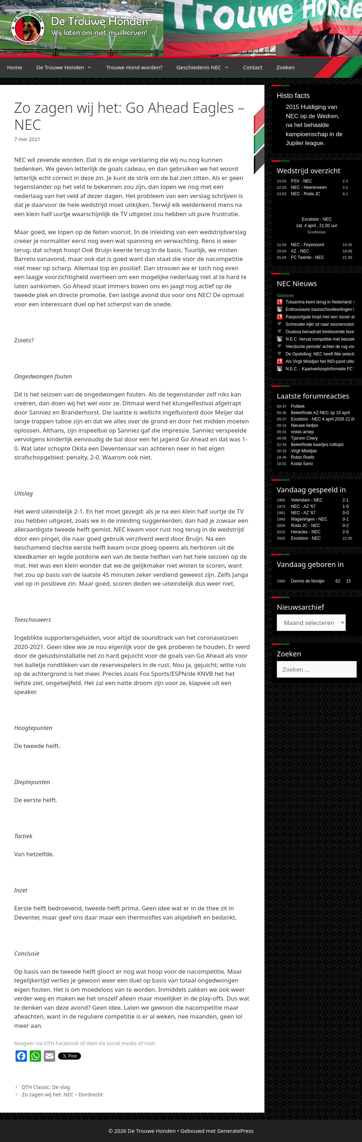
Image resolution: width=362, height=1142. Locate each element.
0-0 (346, 512)
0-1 (346, 519)
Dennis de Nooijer (308, 581)
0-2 (346, 525)
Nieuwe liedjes (304, 425)
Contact (252, 67)
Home (14, 67)
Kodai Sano (302, 463)
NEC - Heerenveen (309, 187)
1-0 (346, 506)
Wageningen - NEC (309, 519)
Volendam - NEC (306, 500)
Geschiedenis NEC (206, 67)
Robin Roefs (302, 457)
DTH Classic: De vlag (46, 1087)
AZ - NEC (300, 251)
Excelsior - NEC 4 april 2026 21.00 (323, 419)
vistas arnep (302, 431)
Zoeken (285, 67)
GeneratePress (235, 1130)
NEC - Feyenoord (307, 244)
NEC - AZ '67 (303, 506)
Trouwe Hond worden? (134, 67)
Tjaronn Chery (304, 438)
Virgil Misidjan (304, 450)
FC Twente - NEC (307, 257)
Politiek (298, 406)
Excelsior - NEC (317, 219)
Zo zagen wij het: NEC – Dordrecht (63, 1094)
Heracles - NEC (305, 531)
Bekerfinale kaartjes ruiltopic (317, 444)
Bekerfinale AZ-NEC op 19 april (320, 412)
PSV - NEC (301, 181)
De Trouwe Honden (67, 67)
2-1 (346, 500)
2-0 (346, 531)
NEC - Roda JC (305, 193)
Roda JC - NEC (305, 525)
